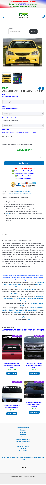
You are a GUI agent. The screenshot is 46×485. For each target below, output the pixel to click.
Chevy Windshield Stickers (21, 194)
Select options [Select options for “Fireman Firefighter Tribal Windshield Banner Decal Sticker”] (11, 373)
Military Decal (17, 284)
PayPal (23, 317)
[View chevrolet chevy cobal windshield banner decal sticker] (6, 78)
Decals (8, 213)
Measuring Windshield (23, 439)
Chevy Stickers (9, 194)
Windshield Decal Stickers (23, 191)
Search (10, 28)
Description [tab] (5, 235)
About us (23, 432)
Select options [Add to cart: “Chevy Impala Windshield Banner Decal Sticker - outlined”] (34, 412)
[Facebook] (20, 467)
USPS (30, 319)
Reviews (23, 430)
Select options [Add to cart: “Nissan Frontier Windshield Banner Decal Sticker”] (11, 414)
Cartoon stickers (21, 298)
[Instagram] (23, 467)
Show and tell (23, 451)
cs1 (30, 194)
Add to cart (24, 163)
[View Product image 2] (17, 78)
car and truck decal (29, 289)
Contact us (23, 448)
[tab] (23, 237)
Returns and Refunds (22, 441)
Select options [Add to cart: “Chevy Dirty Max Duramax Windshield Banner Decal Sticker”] (34, 373)
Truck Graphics (19, 310)
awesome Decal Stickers (12, 294)
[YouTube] (25, 467)
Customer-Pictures (23, 446)
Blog (23, 444)
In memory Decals (32, 310)
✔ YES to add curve (9, 137)
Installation (23, 437)
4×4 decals (10, 310)
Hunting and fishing (20, 312)
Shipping (23, 434)
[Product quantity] (37, 158)
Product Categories (23, 427)
